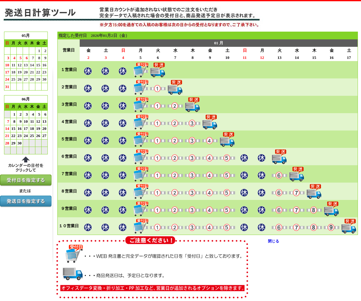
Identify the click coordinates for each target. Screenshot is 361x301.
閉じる (273, 241)
